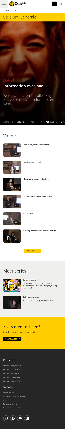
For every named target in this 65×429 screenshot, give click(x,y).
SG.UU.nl (6, 10)
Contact (8, 386)
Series (16, 10)
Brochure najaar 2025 (11, 369)
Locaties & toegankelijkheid (14, 396)
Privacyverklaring (10, 404)
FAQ (4, 400)
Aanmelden (11, 338)
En (60, 4)
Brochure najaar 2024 (11, 377)
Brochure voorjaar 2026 (12, 365)
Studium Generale (19, 17)
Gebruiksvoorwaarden (12, 408)
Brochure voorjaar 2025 (12, 373)
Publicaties (9, 360)
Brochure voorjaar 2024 (12, 381)
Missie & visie (8, 392)
